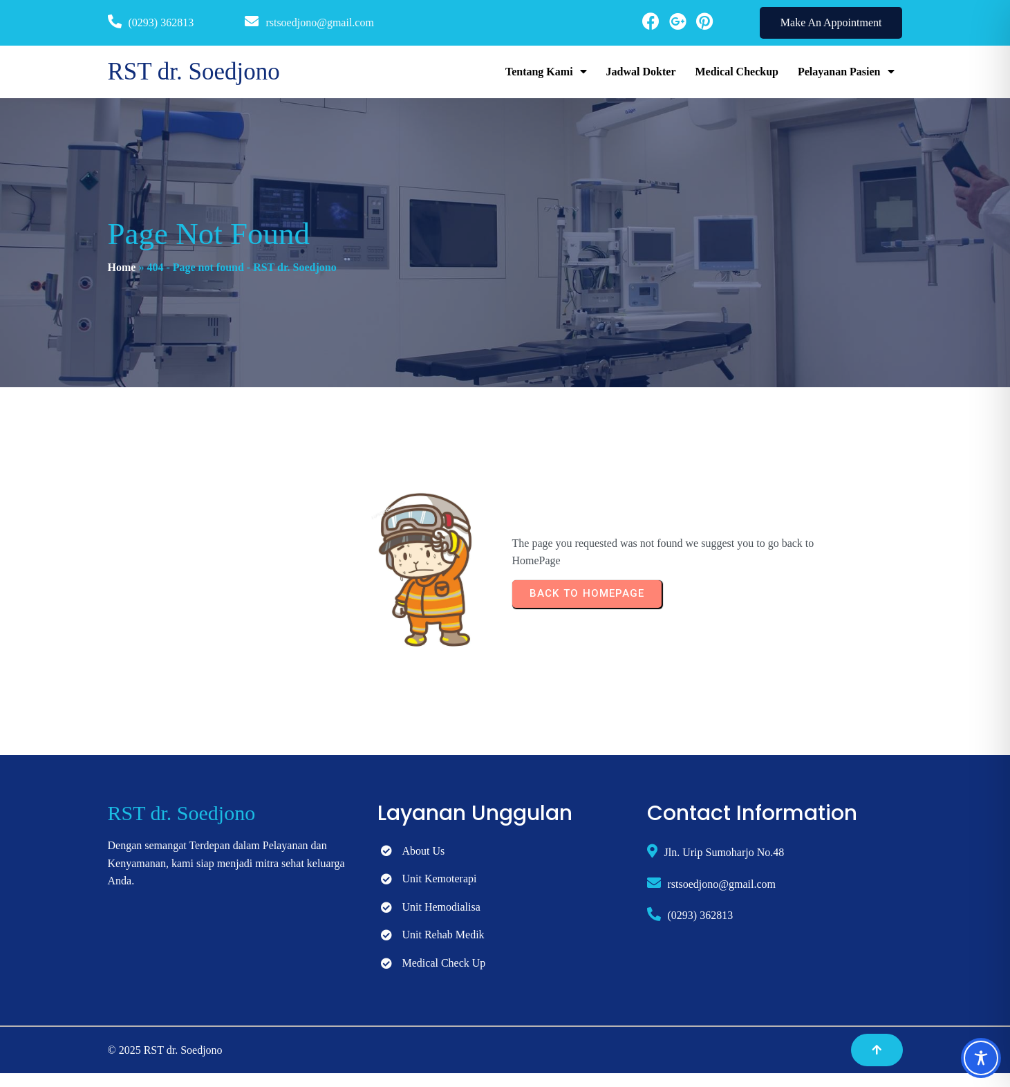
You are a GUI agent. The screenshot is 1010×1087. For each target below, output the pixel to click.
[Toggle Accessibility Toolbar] (981, 1058)
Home (122, 267)
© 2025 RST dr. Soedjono (165, 1050)
